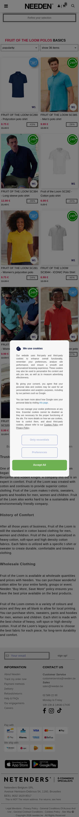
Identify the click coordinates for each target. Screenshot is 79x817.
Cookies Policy (51, 425)
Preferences (39, 452)
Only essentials (39, 439)
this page (43, 403)
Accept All (39, 464)
